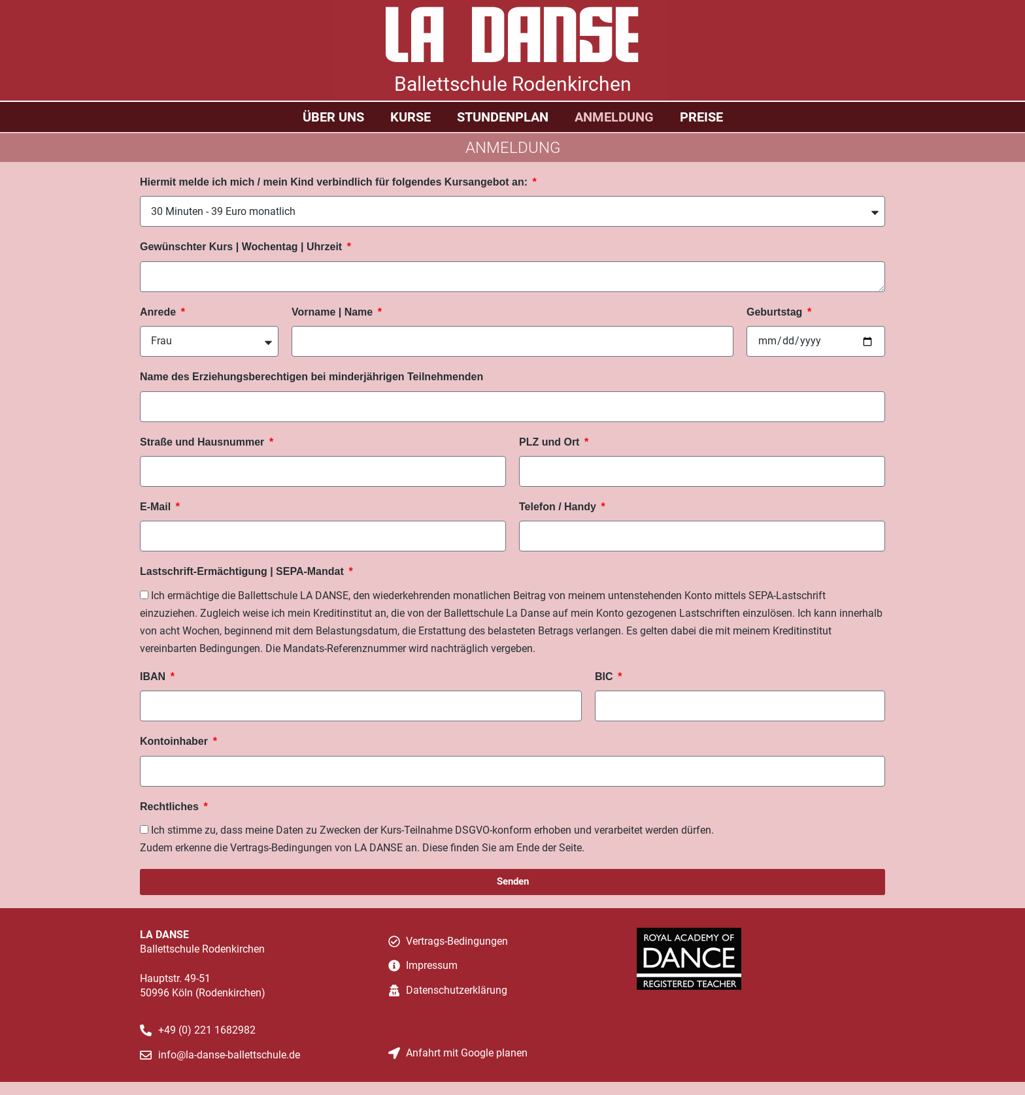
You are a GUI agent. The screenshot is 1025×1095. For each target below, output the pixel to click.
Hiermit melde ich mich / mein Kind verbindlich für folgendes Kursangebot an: (335, 182)
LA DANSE (512, 40)
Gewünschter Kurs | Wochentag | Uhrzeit (242, 246)
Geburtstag (776, 312)
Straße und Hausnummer (203, 442)
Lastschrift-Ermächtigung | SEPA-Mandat (243, 571)
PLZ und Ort (550, 442)
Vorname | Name (334, 312)
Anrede (159, 312)
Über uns (333, 117)
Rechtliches (170, 806)
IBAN (154, 676)
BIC (605, 676)
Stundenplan (502, 117)
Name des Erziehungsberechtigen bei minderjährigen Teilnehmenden (311, 376)
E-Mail (157, 506)
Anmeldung (614, 117)
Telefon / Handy (559, 506)
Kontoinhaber (175, 741)
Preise (701, 117)
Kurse (410, 117)
